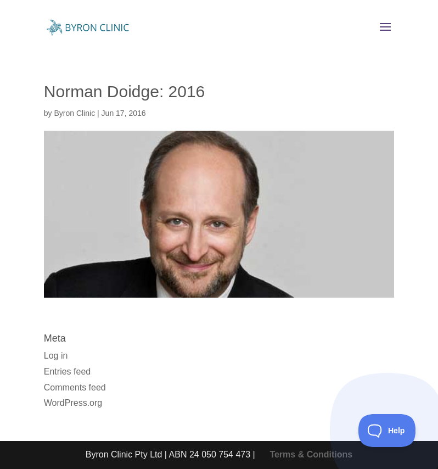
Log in (56, 355)
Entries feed (67, 371)
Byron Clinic (74, 113)
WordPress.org (73, 402)
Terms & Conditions (310, 454)
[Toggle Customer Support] (387, 430)
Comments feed (75, 387)
